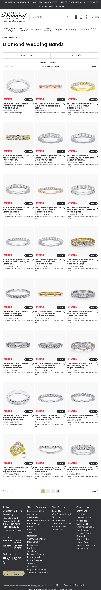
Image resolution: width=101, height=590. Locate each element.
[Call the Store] (11, 527)
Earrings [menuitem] (31, 526)
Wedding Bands (23, 29)
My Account (82, 548)
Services (80, 514)
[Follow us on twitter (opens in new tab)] (4, 562)
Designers (59, 29)
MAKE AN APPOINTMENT (11, 573)
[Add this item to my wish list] (32, 103)
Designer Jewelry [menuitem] (35, 554)
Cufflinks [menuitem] (31, 548)
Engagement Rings (10, 29)
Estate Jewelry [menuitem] (34, 557)
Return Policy (82, 539)
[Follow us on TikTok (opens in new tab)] (8, 558)
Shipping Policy (83, 517)
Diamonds (36, 29)
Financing (71, 29)
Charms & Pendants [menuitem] (36, 539)
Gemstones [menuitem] (33, 514)
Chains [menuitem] (30, 532)
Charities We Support (62, 523)
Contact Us (57, 529)
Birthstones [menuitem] (32, 545)
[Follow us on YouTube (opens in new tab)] (4, 558)
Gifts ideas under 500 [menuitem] (37, 572)
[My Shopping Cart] (96, 16)
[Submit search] (69, 17)
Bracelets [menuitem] (31, 529)
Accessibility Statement (74, 585)
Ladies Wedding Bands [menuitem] (38, 520)
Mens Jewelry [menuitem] (33, 542)
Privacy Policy (83, 542)
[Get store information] (12, 530)
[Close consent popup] (49, 586)
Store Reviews (59, 520)
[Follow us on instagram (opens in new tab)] (15, 558)
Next (94, 66)
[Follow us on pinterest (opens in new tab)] (19, 558)
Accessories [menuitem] (33, 566)
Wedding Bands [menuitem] (34, 517)
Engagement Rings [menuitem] (36, 511)
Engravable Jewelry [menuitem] (36, 569)
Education (83, 29)
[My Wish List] (91, 16)
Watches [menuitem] (31, 551)
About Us (94, 29)
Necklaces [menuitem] (32, 535)
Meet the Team (59, 526)
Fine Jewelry (47, 29)
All (58, 491)
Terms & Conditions (85, 545)
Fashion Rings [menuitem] (33, 523)
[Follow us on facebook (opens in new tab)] (12, 558)
